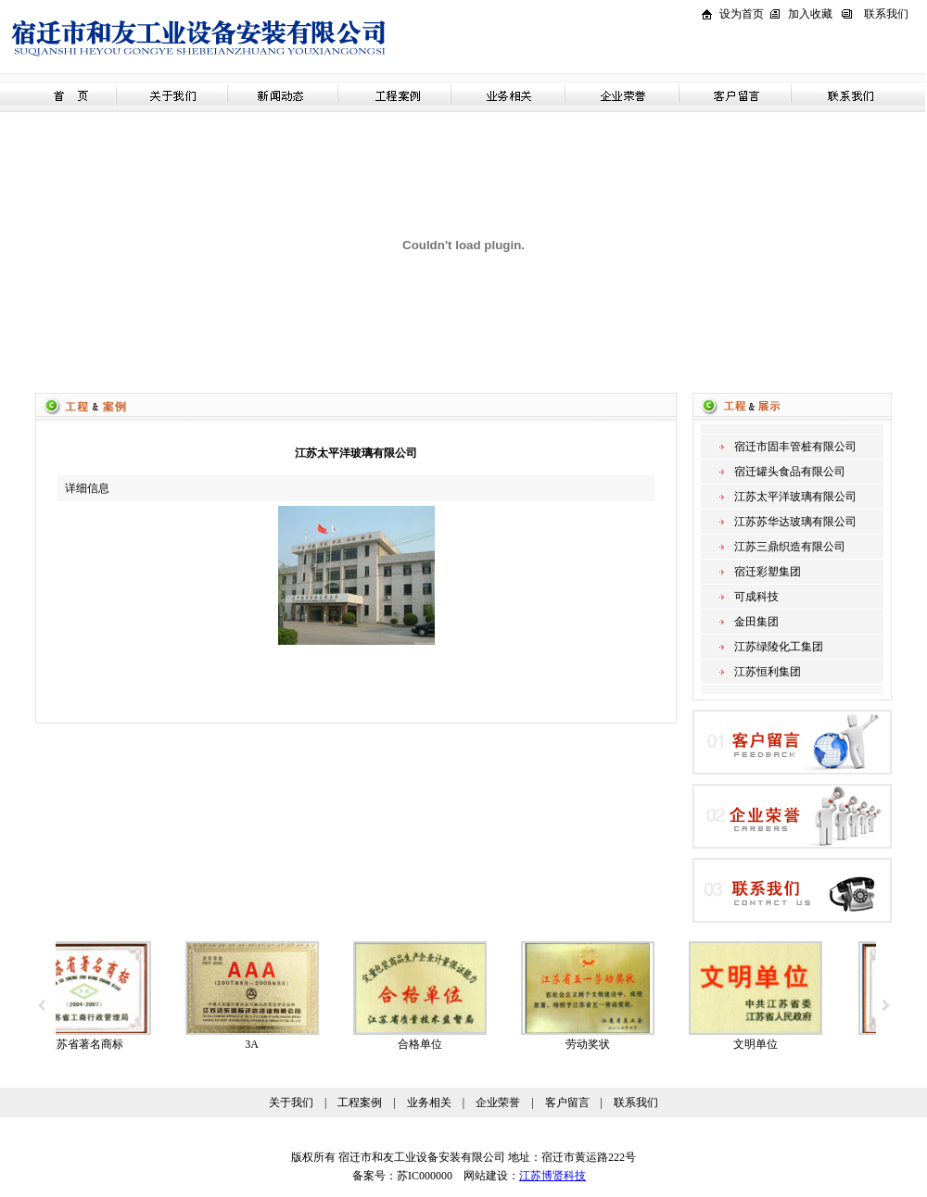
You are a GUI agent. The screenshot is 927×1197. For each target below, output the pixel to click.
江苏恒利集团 (767, 671)
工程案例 (359, 1102)
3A (266, 1044)
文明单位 (770, 1044)
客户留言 (567, 1102)
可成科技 (756, 596)
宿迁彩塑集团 (767, 571)
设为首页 (741, 13)
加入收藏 (810, 13)
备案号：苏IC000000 (396, 1175)
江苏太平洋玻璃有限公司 (795, 496)
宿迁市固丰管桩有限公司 (795, 446)
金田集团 (756, 621)
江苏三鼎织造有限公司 (789, 546)
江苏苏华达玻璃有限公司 (795, 521)
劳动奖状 (602, 1044)
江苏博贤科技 (552, 1175)
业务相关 (429, 1102)
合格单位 (435, 1044)
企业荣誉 (498, 1102)
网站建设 (486, 1175)
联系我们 (886, 13)
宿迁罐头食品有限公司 (789, 471)
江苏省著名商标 (99, 1044)
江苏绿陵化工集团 (778, 646)
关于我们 (291, 1102)
